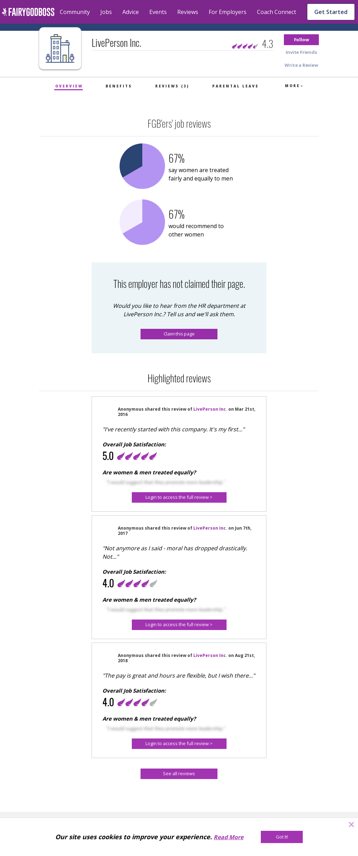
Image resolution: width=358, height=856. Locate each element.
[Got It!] (282, 837)
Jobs (106, 12)
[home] (28, 12)
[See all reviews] (179, 774)
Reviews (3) (172, 86)
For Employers (227, 12)
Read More (228, 837)
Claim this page (179, 334)
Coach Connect (276, 12)
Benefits (119, 86)
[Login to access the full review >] (179, 497)
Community (75, 12)
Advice (130, 12)
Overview (69, 86)
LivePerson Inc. (210, 409)
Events (158, 12)
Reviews (187, 12)
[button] (301, 39)
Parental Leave (235, 86)
